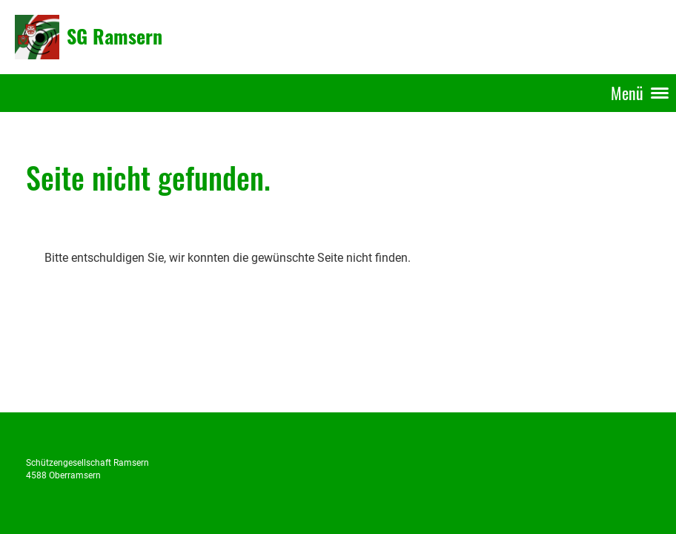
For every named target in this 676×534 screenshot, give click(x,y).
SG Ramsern (114, 36)
